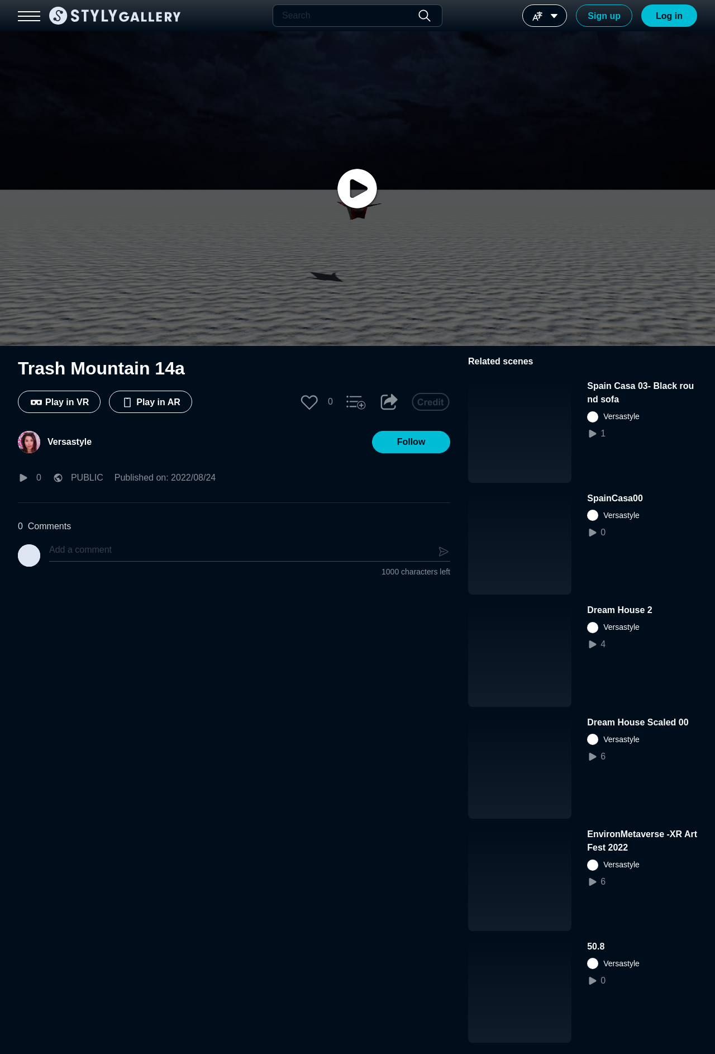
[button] (309, 402)
